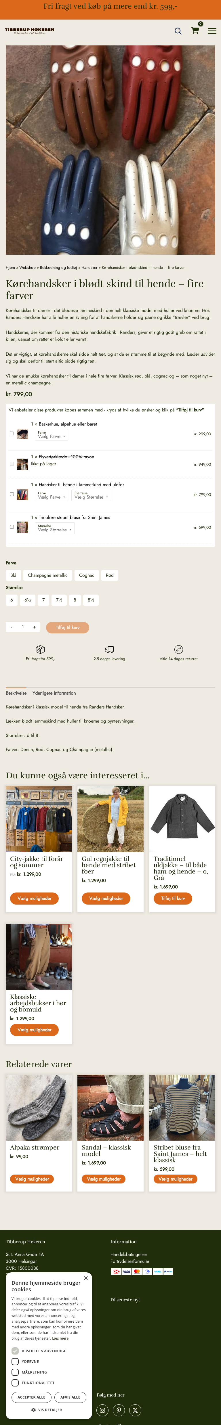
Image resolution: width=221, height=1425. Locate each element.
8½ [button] (91, 600)
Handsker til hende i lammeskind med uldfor (81, 484)
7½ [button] (59, 600)
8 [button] (75, 600)
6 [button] (11, 600)
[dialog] (49, 1345)
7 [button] (43, 600)
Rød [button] (110, 575)
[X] (135, 1410)
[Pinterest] (119, 1410)
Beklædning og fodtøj (58, 267)
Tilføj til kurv (67, 627)
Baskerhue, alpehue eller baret (68, 424)
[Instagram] (102, 1410)
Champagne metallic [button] (48, 575)
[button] (178, 31)
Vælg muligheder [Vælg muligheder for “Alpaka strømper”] (32, 1180)
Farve (42, 432)
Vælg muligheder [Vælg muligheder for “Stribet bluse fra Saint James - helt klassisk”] (176, 1180)
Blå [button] (13, 575)
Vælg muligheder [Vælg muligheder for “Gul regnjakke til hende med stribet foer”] (106, 898)
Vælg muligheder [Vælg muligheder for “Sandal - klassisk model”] (104, 1180)
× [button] (85, 1278)
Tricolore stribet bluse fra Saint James (74, 517)
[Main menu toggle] (212, 31)
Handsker (89, 267)
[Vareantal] (23, 627)
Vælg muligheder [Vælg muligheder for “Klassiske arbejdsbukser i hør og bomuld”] (35, 1030)
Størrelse (81, 493)
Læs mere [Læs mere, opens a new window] (60, 1338)
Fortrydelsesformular (129, 1261)
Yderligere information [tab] (54, 693)
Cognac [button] (86, 575)
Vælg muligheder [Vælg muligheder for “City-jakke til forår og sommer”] (35, 898)
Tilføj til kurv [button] (173, 898)
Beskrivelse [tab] (16, 693)
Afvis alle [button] (70, 1397)
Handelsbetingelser (128, 1254)
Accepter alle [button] (31, 1397)
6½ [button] (27, 600)
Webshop (27, 267)
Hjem (10, 267)
